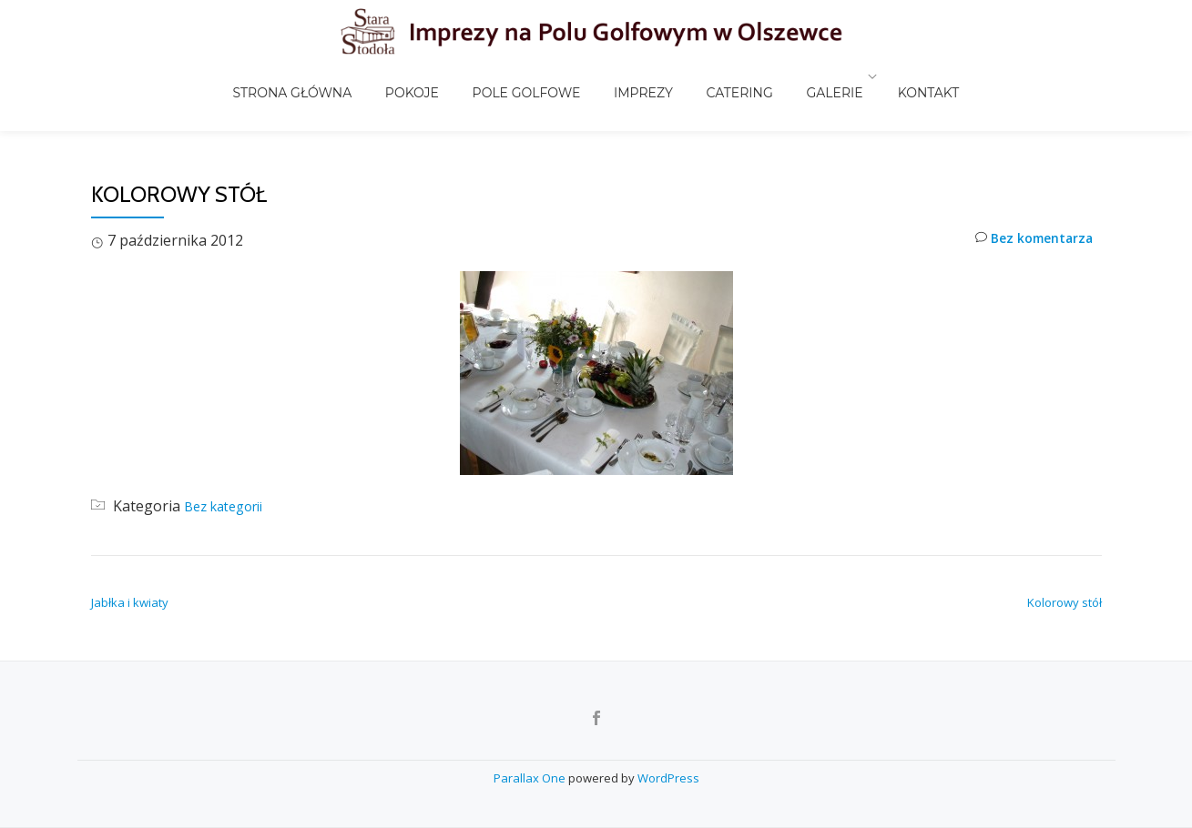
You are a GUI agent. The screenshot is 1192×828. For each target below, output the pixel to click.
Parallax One (531, 778)
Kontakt (886, 76)
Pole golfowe (538, 76)
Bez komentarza (1027, 202)
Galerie (799, 76)
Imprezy (639, 76)
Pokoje (438, 76)
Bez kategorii (229, 468)
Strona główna (334, 76)
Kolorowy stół (1064, 564)
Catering (720, 76)
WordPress (668, 778)
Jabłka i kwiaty (129, 564)
